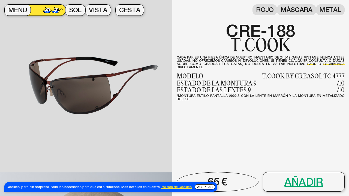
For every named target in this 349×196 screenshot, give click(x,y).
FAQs (311, 64)
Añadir (303, 182)
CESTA (129, 10)
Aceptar (205, 187)
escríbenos (334, 64)
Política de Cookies (176, 187)
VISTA (98, 10)
